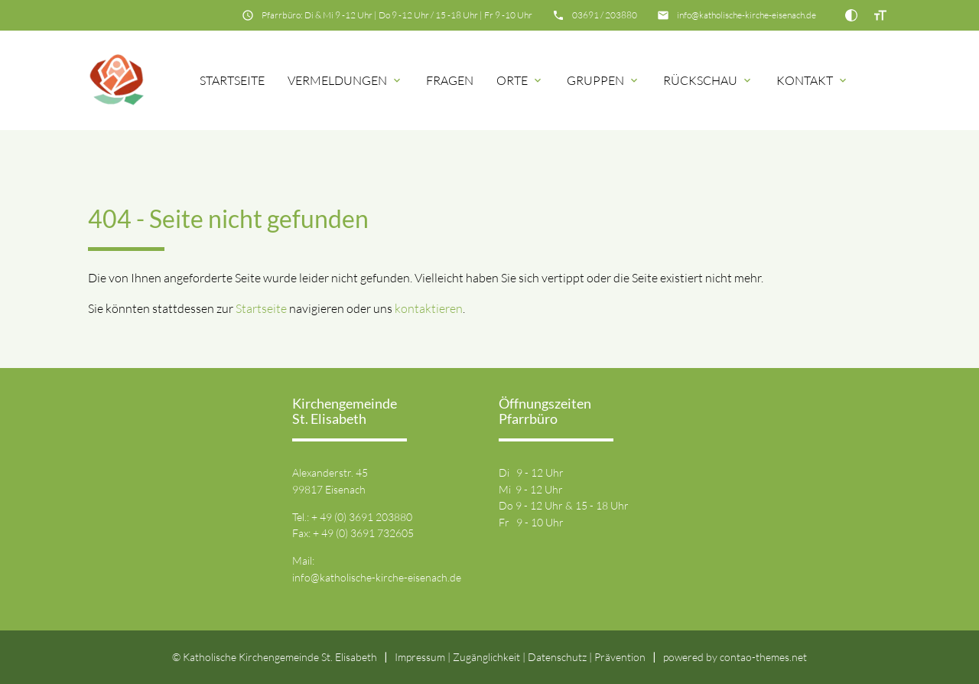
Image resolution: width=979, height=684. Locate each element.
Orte (512, 80)
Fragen (449, 80)
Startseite (232, 80)
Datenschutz (557, 656)
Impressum (420, 656)
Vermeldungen (337, 80)
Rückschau (700, 80)
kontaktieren (429, 308)
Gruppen (595, 80)
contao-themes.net (763, 656)
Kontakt (804, 80)
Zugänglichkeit (486, 656)
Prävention (620, 656)
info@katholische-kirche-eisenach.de (746, 15)
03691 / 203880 (604, 15)
